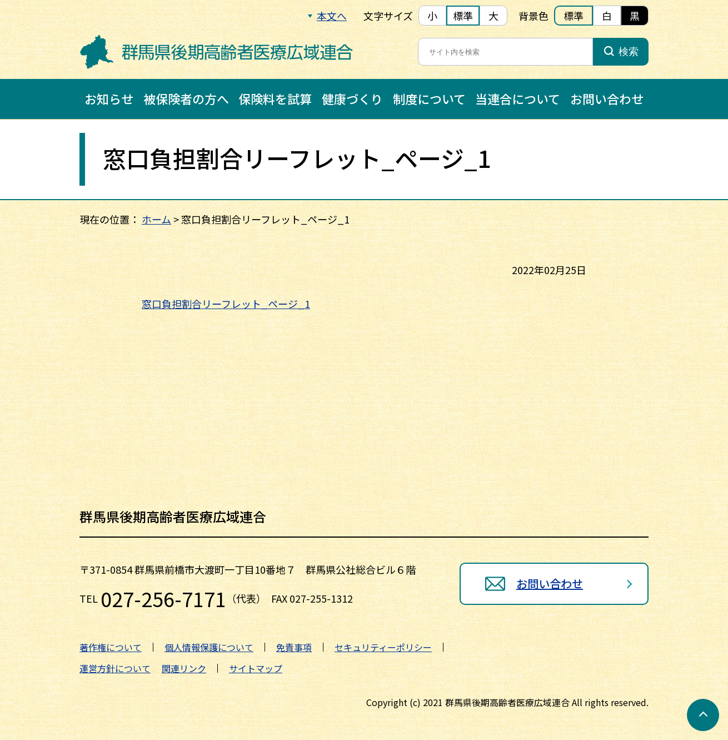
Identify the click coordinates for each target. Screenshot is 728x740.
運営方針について (115, 668)
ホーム (156, 219)
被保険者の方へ (186, 98)
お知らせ (108, 98)
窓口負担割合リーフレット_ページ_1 (226, 303)
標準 (463, 15)
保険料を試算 (275, 98)
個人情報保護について (208, 647)
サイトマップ (255, 668)
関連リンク (184, 668)
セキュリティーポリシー (383, 647)
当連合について (517, 98)
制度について (429, 98)
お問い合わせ (607, 98)
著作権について (110, 647)
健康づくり (352, 98)
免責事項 (294, 647)
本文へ (332, 15)
